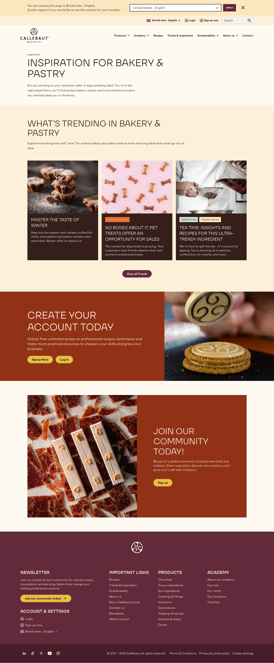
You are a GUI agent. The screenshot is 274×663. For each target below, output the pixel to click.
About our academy (220, 579)
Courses (213, 585)
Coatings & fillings (170, 596)
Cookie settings (243, 653)
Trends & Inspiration (180, 35)
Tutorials (213, 602)
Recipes (158, 35)
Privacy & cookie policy (214, 653)
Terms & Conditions (183, 653)
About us (115, 596)
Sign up (163, 482)
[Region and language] (175, 7)
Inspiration (33, 54)
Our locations (216, 596)
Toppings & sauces (170, 613)
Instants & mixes (169, 619)
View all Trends (137, 274)
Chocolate (165, 579)
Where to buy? (119, 619)
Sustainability (118, 591)
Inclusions (165, 602)
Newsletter (116, 613)
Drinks (162, 624)
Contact (247, 35)
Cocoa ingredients (170, 585)
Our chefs (214, 591)
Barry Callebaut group (124, 602)
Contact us (116, 608)
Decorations (166, 608)
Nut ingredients (169, 591)
